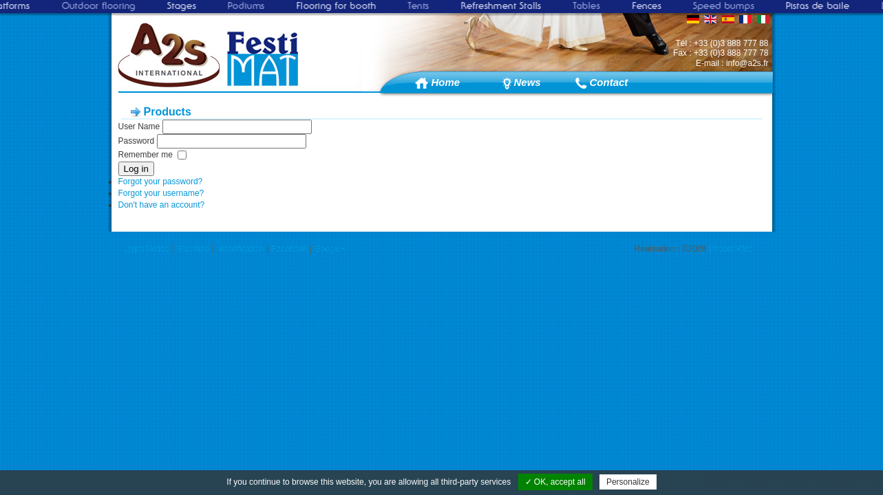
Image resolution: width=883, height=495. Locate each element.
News (527, 82)
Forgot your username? (161, 193)
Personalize (628, 482)
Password (136, 141)
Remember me (145, 155)
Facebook (289, 249)
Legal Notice (146, 249)
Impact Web (731, 249)
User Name (139, 126)
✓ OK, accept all (555, 482)
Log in (136, 169)
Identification (240, 249)
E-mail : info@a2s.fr (732, 63)
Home (446, 82)
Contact (609, 82)
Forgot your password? (160, 181)
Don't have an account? (161, 205)
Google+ (329, 249)
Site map (193, 249)
